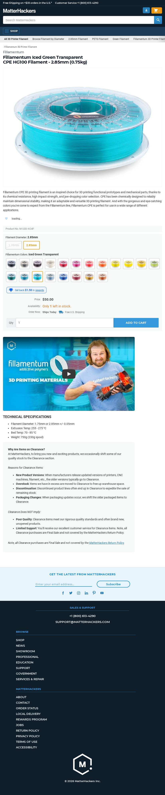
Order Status (27, 708)
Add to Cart (136, 323)
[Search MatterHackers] (158, 20)
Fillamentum (13, 52)
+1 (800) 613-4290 (87, 2)
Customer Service (66, 2)
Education (24, 662)
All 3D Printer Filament (16, 39)
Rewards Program (31, 719)
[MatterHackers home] (83, 764)
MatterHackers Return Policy (106, 542)
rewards (39, 290)
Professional (27, 657)
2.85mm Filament (78, 39)
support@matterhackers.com (82, 622)
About (21, 697)
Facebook (63, 592)
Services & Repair (30, 679)
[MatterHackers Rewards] (11, 290)
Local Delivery (28, 714)
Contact (23, 702)
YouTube (102, 592)
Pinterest (94, 592)
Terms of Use (26, 742)
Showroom (25, 651)
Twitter (70, 592)
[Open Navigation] (11, 31)
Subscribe (113, 584)
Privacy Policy (28, 736)
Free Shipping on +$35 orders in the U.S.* (27, 2)
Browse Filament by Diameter (48, 39)
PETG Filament (100, 39)
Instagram (78, 592)
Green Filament (121, 39)
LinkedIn (86, 592)
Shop (20, 640)
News (20, 645)
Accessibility (26, 747)
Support (23, 668)
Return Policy (27, 730)
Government (26, 673)
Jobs (20, 725)
